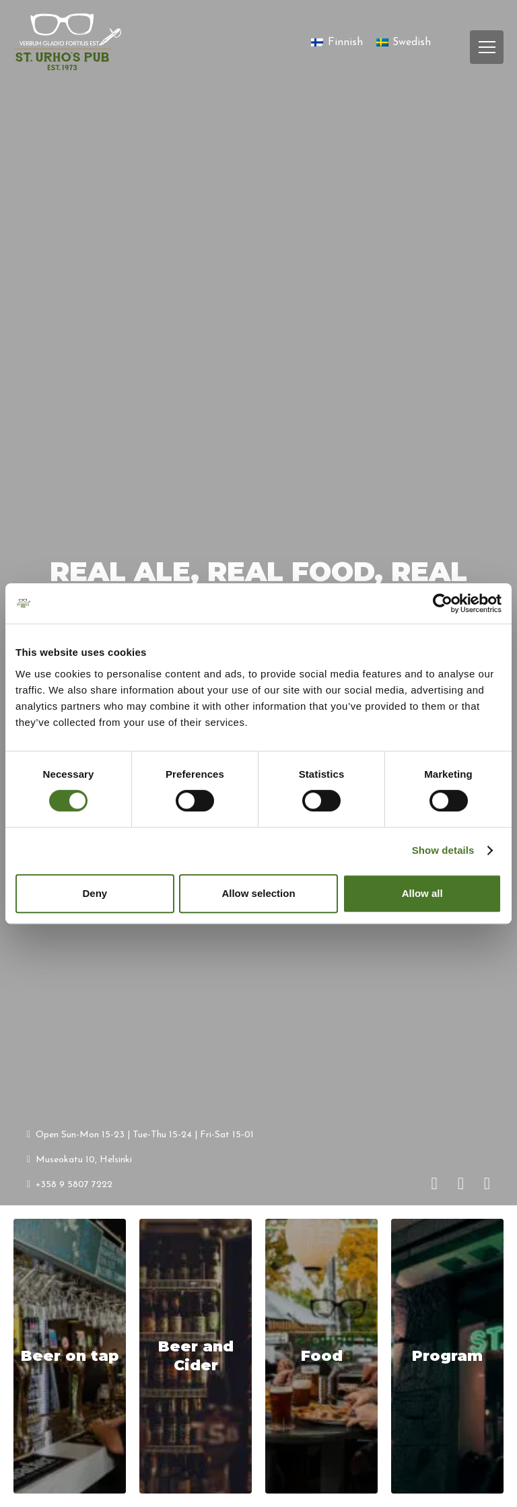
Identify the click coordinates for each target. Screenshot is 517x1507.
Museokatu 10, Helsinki (79, 1159)
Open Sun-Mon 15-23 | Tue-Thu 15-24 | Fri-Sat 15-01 (140, 1134)
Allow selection (258, 893)
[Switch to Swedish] (404, 42)
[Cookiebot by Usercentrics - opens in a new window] (443, 603)
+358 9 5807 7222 (69, 1184)
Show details (443, 850)
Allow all (422, 893)
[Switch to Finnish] (336, 42)
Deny (94, 893)
